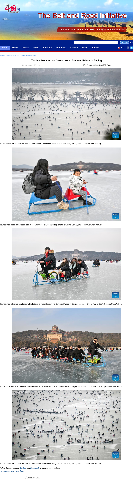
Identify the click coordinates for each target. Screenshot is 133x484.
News (15, 48)
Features (47, 48)
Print (101, 65)
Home (5, 48)
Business (61, 48)
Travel (85, 48)
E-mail (109, 65)
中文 (131, 43)
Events (95, 48)
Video (36, 48)
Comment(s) (91, 65)
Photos (25, 48)
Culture (74, 48)
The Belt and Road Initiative (20, 56)
